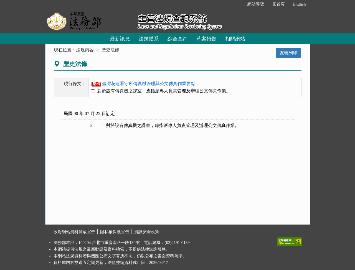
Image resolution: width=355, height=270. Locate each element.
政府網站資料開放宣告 (74, 232)
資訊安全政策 (146, 232)
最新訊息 (120, 39)
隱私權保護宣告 (114, 232)
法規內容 (85, 49)
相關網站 (235, 39)
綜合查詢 (177, 39)
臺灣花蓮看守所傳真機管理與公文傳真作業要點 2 (145, 83)
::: (237, 4)
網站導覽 (255, 4)
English (299, 4)
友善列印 (288, 52)
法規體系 (149, 39)
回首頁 (278, 4)
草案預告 (206, 39)
